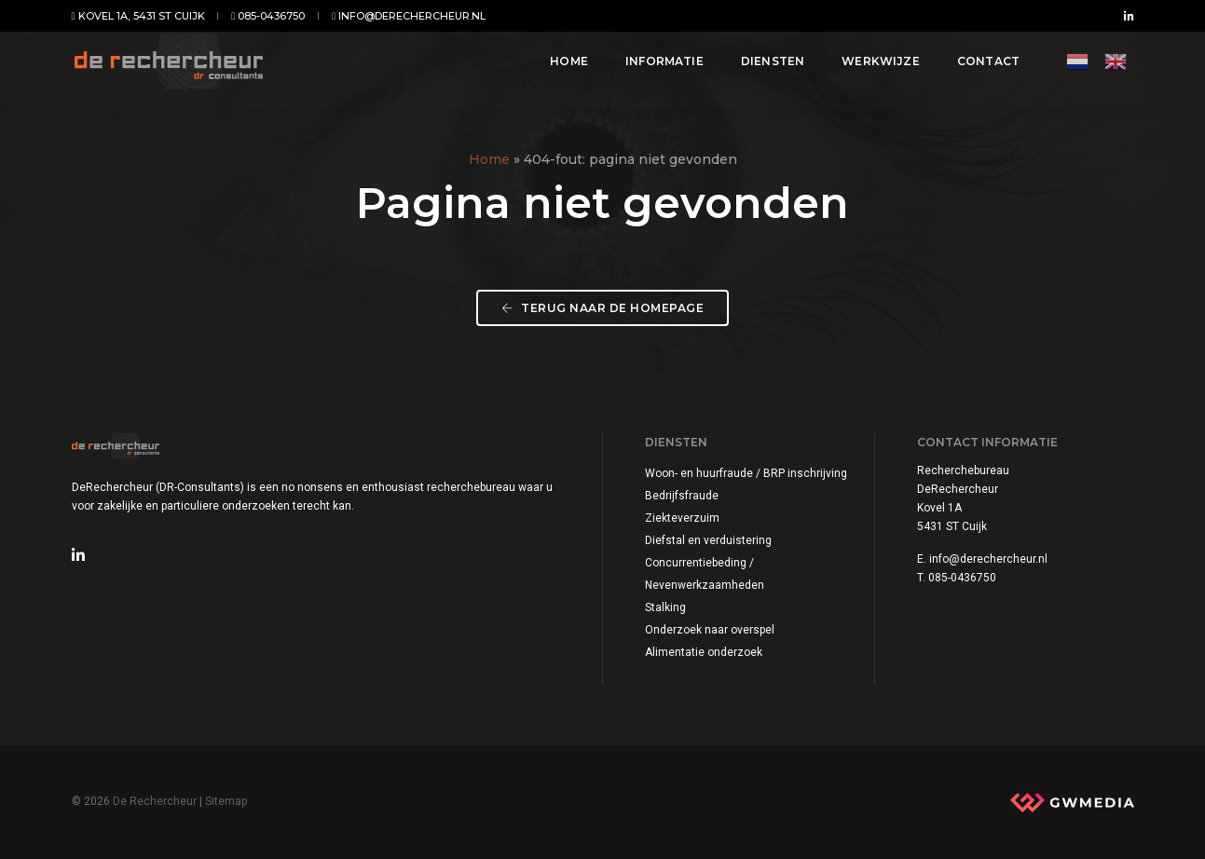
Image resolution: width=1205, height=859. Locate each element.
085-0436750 (268, 15)
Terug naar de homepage (602, 308)
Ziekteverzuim (682, 518)
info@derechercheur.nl (409, 15)
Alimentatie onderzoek (703, 652)
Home (560, 67)
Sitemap (226, 801)
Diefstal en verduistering (708, 540)
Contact (979, 67)
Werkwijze (872, 67)
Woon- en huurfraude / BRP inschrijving (746, 473)
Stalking (665, 607)
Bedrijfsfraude (682, 495)
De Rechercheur (155, 801)
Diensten (763, 67)
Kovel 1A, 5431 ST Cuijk (138, 15)
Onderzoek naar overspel (709, 629)
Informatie (655, 67)
